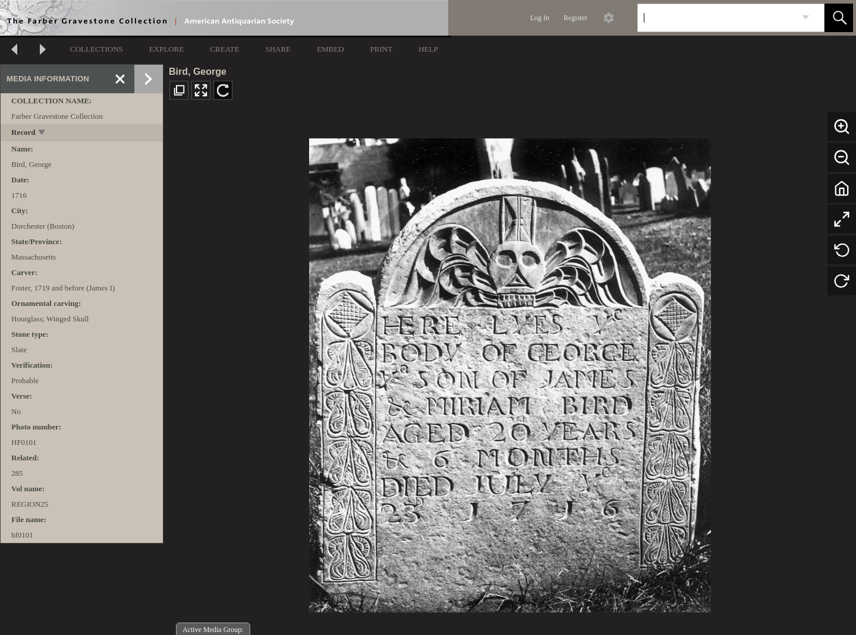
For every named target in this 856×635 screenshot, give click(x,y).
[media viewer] (509, 372)
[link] (805, 17)
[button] (838, 18)
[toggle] (42, 133)
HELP (428, 49)
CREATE (224, 49)
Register (575, 18)
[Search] (717, 18)
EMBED (330, 49)
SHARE (278, 49)
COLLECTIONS (96, 49)
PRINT (381, 49)
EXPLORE (166, 49)
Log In (539, 18)
